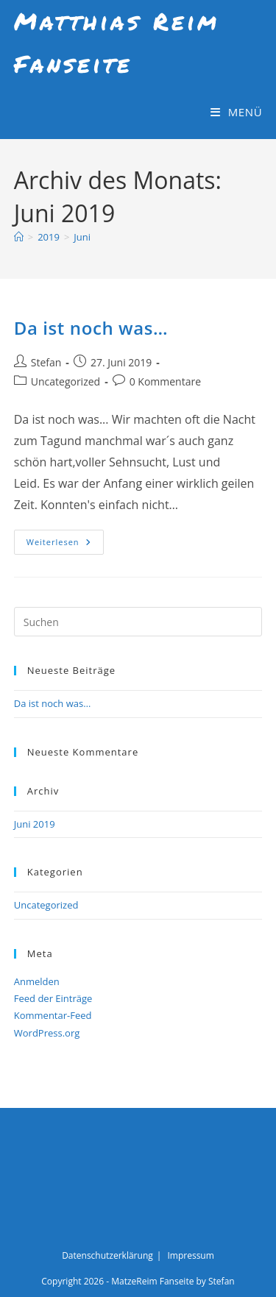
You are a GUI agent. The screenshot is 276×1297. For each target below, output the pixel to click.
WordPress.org (47, 1033)
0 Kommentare (165, 381)
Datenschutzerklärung (107, 1255)
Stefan (46, 362)
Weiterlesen (65, 545)
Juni (82, 237)
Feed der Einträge (53, 998)
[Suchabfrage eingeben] (138, 621)
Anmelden (37, 981)
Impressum (190, 1255)
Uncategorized (65, 381)
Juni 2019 (34, 824)
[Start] (19, 237)
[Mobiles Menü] (236, 111)
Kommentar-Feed (53, 1015)
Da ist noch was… (91, 328)
